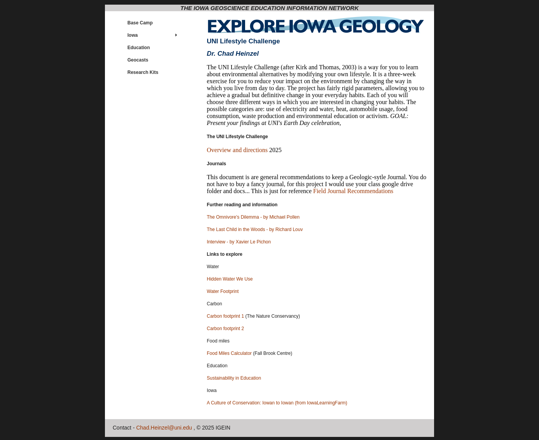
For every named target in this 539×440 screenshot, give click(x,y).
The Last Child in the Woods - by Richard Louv (255, 229)
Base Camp (140, 23)
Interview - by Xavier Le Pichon (239, 242)
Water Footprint (223, 291)
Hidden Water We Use (230, 279)
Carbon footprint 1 (225, 316)
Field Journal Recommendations (353, 191)
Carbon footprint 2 (225, 328)
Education (138, 47)
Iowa (132, 35)
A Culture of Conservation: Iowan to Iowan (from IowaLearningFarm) (277, 403)
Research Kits (142, 72)
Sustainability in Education (234, 378)
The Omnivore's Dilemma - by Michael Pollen (253, 217)
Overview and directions (238, 150)
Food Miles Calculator (229, 353)
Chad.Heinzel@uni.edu (164, 428)
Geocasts (137, 60)
